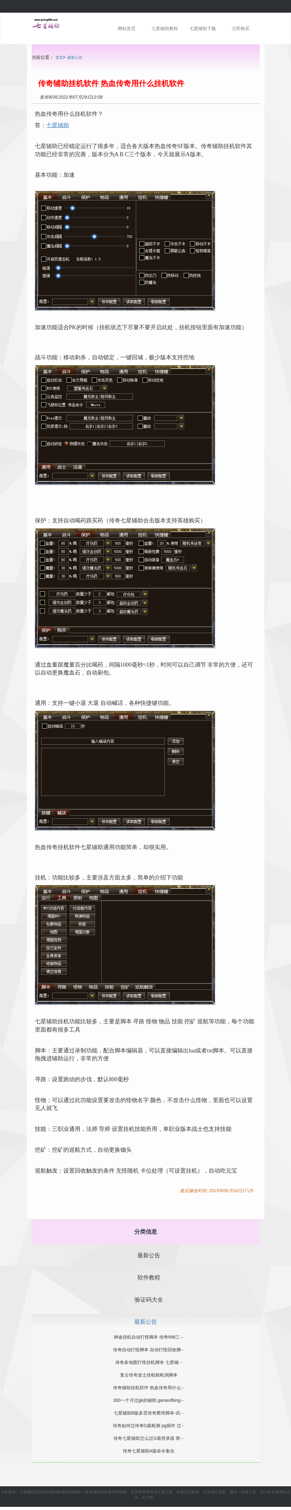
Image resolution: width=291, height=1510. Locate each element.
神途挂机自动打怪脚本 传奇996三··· (149, 1337)
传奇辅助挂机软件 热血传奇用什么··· (149, 1387)
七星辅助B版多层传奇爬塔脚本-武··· (149, 1412)
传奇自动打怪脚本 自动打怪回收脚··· (149, 1349)
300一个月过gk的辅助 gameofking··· (148, 1400)
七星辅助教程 (164, 28)
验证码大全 (149, 1300)
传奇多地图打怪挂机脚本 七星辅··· (148, 1362)
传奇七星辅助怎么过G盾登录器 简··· (148, 1438)
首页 (59, 57)
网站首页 (127, 28)
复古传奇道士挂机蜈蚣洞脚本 (149, 1374)
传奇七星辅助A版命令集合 (148, 1450)
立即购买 (241, 28)
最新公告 (74, 57)
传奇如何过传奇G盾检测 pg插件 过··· (149, 1425)
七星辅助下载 (202, 28)
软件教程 (148, 1277)
